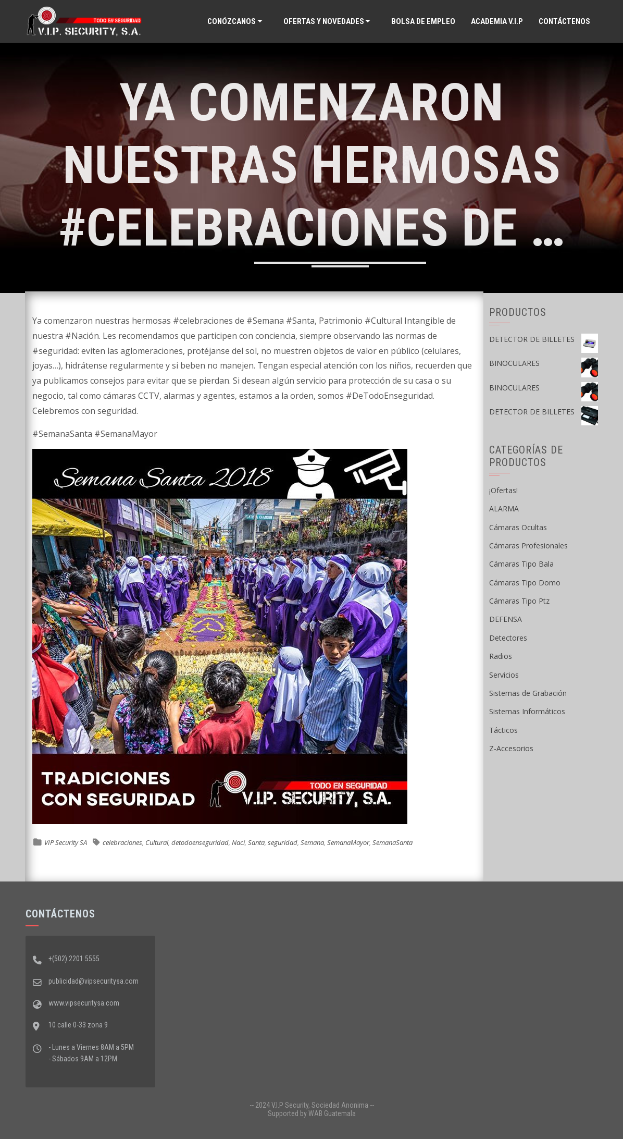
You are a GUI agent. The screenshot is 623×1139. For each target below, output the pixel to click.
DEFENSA (505, 619)
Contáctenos (564, 21)
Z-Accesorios (511, 748)
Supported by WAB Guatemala (312, 1113)
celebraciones (122, 842)
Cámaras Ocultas (518, 527)
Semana (312, 842)
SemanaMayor (348, 842)
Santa (256, 842)
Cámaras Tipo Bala (521, 564)
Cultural (156, 842)
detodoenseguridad (200, 842)
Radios (500, 656)
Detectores (508, 638)
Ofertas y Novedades (323, 21)
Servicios (504, 675)
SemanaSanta (392, 842)
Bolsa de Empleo (423, 21)
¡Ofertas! (503, 490)
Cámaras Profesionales (528, 545)
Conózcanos (231, 21)
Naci (238, 842)
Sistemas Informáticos (527, 711)
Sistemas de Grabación (528, 693)
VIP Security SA (65, 842)
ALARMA (504, 508)
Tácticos (503, 730)
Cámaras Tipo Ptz (519, 601)
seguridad (282, 842)
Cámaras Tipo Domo (524, 582)
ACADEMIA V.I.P (497, 21)
